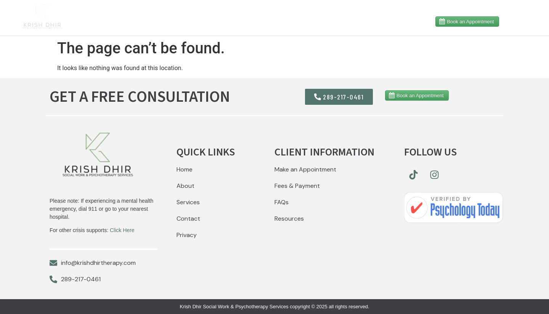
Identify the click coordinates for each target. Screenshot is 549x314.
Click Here (122, 230)
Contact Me (395, 21)
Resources (263, 21)
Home (181, 21)
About (217, 21)
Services (315, 21)
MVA (353, 21)
